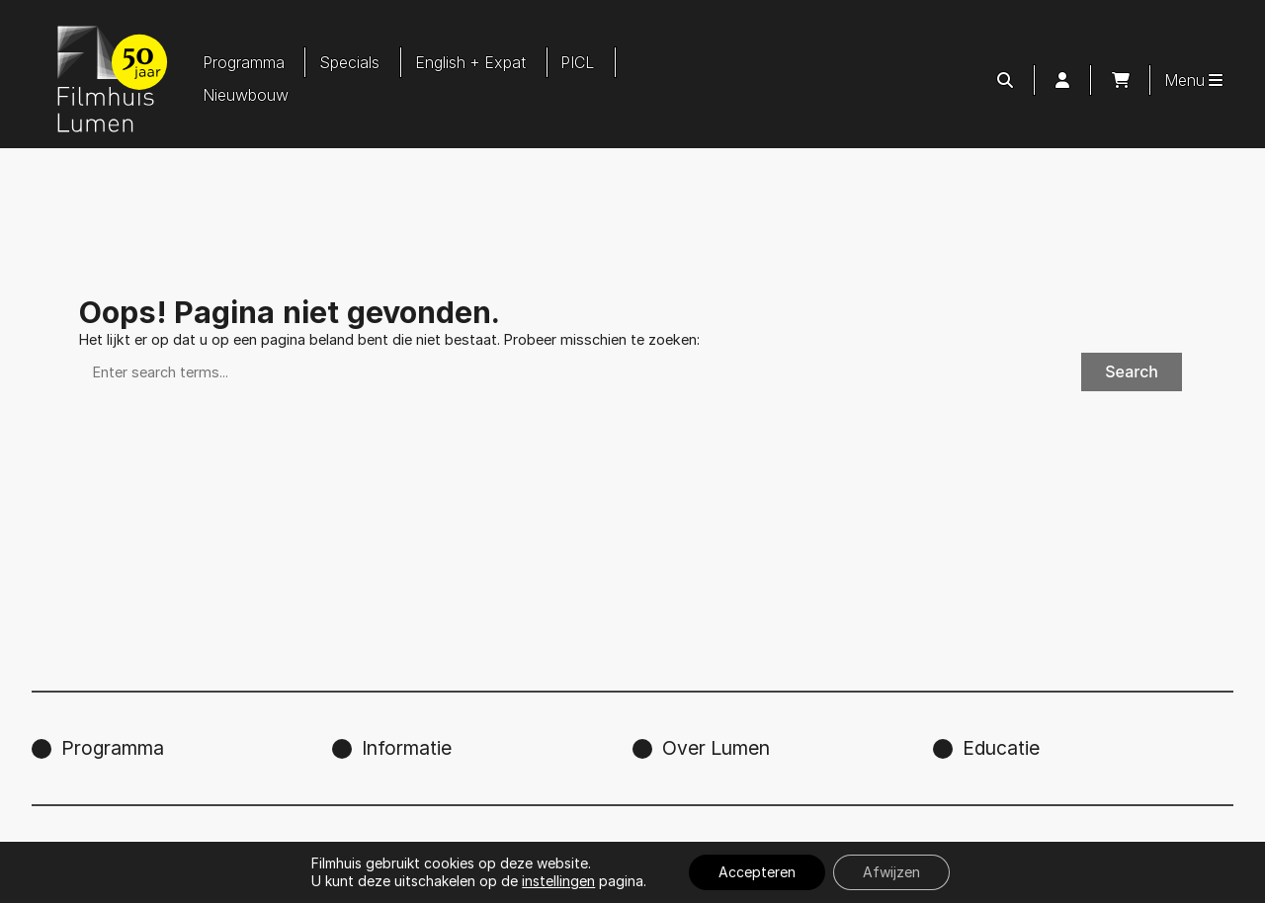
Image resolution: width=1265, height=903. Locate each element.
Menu (1193, 80)
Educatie (1001, 748)
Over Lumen (716, 748)
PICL (577, 62)
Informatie (407, 748)
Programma (244, 62)
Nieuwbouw (246, 95)
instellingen (558, 880)
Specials (349, 62)
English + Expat (470, 62)
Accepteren (757, 871)
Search (1131, 371)
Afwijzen (891, 871)
